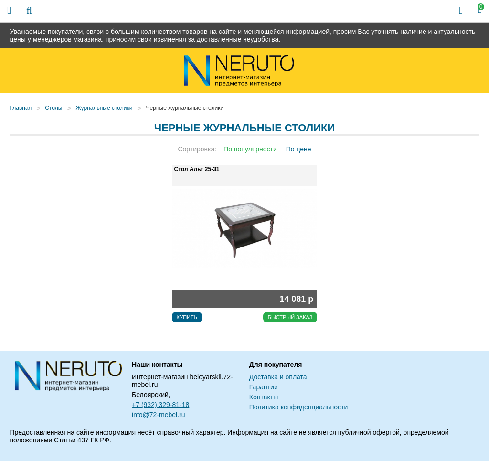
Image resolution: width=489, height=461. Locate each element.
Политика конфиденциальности (298, 407)
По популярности (250, 149)
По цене (298, 149)
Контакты (263, 397)
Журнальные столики (104, 108)
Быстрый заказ (290, 317)
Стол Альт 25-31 (197, 169)
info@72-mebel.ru (158, 414)
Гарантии (263, 387)
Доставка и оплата (278, 377)
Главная (21, 108)
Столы (53, 108)
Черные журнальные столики (185, 108)
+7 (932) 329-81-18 (160, 404)
